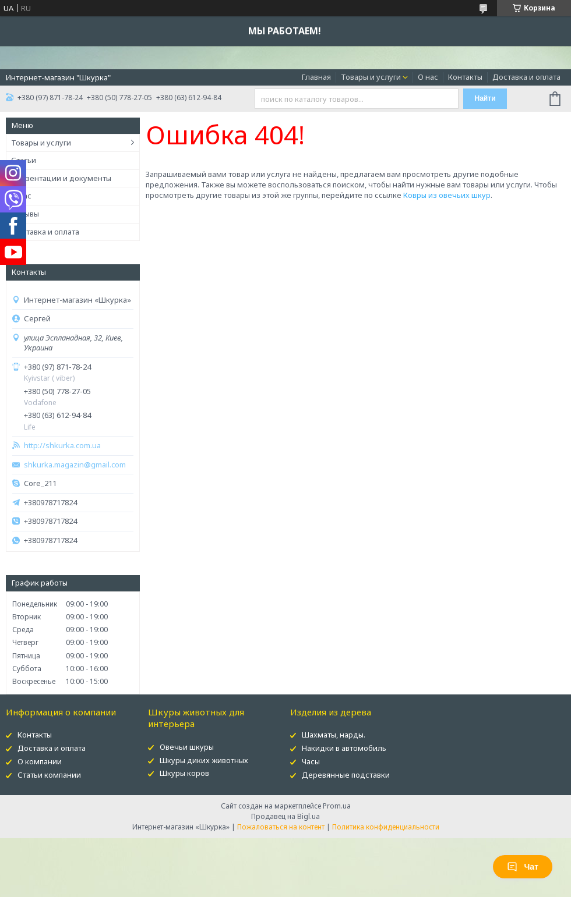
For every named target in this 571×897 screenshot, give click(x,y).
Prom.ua (337, 806)
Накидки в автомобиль (344, 748)
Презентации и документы (61, 178)
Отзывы (25, 213)
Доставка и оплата (526, 77)
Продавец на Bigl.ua (285, 816)
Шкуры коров (184, 773)
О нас (428, 77)
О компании (39, 761)
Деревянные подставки (346, 775)
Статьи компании (49, 775)
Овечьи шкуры (187, 747)
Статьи (23, 160)
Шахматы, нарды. (333, 734)
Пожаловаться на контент (281, 827)
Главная (316, 77)
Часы (311, 761)
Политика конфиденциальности (385, 827)
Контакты (465, 77)
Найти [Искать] (485, 98)
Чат (522, 866)
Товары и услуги (371, 77)
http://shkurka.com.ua (62, 446)
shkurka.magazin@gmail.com (75, 465)
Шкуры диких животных (204, 760)
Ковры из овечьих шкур (447, 195)
